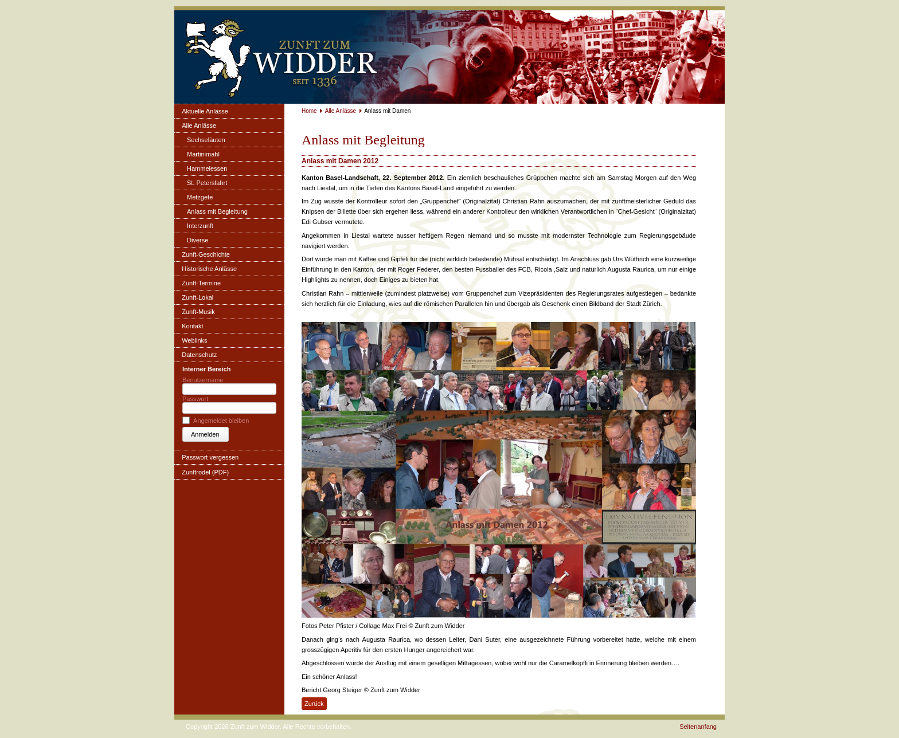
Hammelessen (207, 168)
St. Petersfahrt (207, 182)
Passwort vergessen (210, 457)
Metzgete (200, 197)
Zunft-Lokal (197, 297)
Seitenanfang (698, 726)
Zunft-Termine (201, 283)
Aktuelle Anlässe (205, 111)
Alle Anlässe (199, 125)
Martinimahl (203, 154)
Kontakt (192, 326)
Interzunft (200, 225)
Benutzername (203, 379)
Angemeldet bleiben (221, 420)
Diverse (197, 240)
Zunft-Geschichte (206, 254)
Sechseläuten (206, 139)
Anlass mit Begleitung (217, 211)
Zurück (314, 703)
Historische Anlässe (209, 268)
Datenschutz (199, 354)
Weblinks (194, 340)
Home (309, 111)
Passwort (195, 398)
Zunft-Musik (198, 311)
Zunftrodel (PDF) (205, 472)
